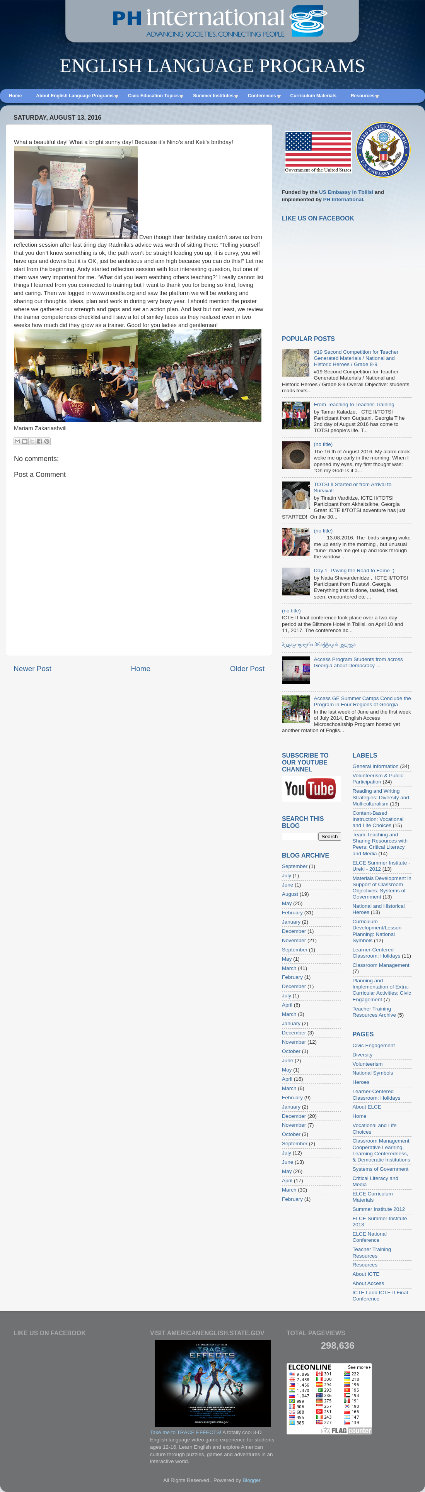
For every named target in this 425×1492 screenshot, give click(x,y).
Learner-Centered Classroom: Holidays (377, 953)
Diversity (363, 1055)
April (287, 1005)
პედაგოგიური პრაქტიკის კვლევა (319, 644)
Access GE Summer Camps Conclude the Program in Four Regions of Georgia (362, 701)
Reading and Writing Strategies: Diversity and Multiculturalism (381, 797)
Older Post (247, 669)
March (289, 968)
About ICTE (366, 1274)
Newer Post (32, 669)
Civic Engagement (374, 1045)
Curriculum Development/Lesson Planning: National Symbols (377, 931)
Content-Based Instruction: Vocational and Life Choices (378, 819)
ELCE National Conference (370, 1237)
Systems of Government (381, 1169)
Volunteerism (368, 1064)
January (291, 922)
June (287, 885)
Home (140, 669)
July (286, 875)
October (291, 1051)
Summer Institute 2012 (379, 1209)
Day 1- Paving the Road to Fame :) (354, 570)
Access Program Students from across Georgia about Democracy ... (358, 662)
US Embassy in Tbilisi (346, 192)
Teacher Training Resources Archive (374, 1012)
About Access (368, 1283)
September (294, 866)
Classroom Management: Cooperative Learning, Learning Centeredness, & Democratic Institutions (382, 1150)
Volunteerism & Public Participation (378, 779)
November (294, 940)
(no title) (323, 444)
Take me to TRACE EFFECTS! (185, 1432)
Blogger (251, 1480)
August (290, 894)
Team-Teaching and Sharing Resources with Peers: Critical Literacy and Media (380, 844)
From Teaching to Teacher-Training (354, 404)
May (287, 903)
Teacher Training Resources (372, 1252)
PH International (343, 199)
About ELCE (367, 1107)
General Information (376, 766)
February (292, 913)
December (294, 931)
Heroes (361, 1082)
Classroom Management (381, 965)
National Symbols (373, 1073)
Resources (365, 1265)
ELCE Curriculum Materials (373, 1197)
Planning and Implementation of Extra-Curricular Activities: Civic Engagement (382, 990)
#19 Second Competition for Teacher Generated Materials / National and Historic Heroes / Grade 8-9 (356, 358)
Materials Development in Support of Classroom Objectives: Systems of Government (382, 887)
